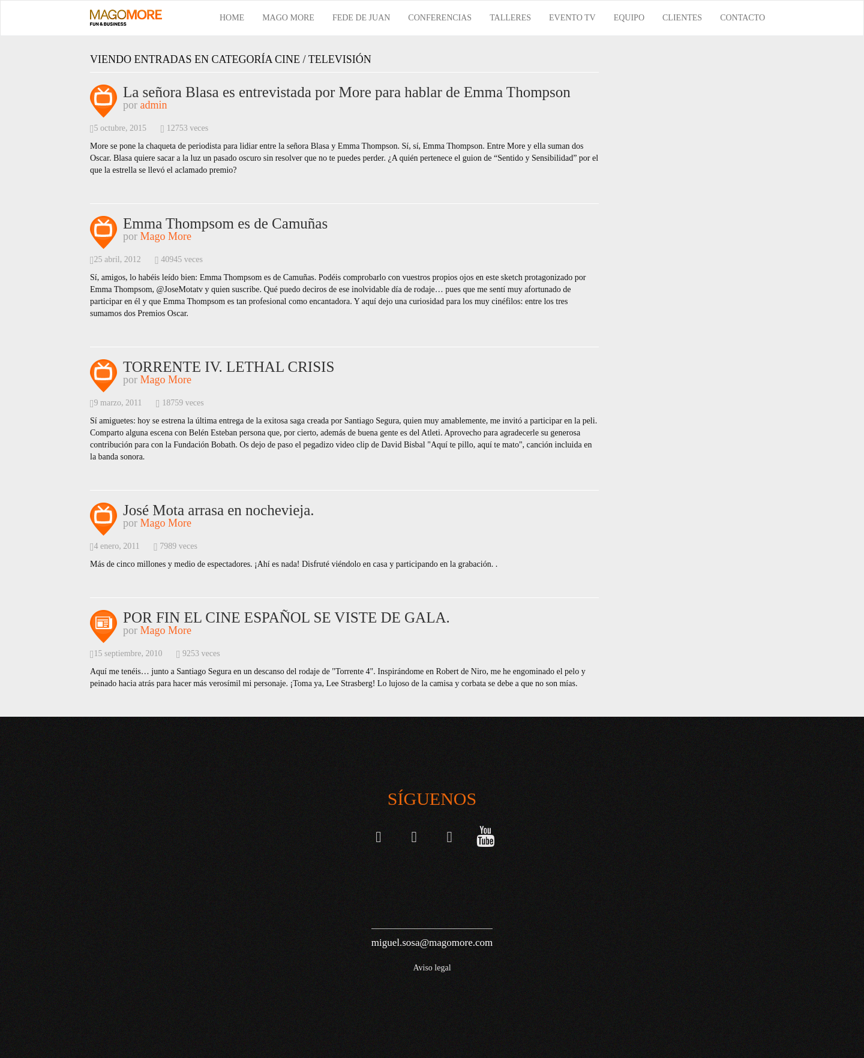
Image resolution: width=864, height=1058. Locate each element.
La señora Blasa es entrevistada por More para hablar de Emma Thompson (347, 92)
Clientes (682, 17)
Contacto (742, 17)
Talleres (510, 17)
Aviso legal (432, 967)
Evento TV (572, 17)
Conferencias (440, 17)
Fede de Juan (361, 17)
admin (153, 105)
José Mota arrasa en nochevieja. (218, 510)
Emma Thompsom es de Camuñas (225, 223)
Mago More (288, 17)
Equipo (629, 17)
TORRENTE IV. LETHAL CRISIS (228, 367)
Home (232, 17)
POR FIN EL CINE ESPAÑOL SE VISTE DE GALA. (286, 617)
